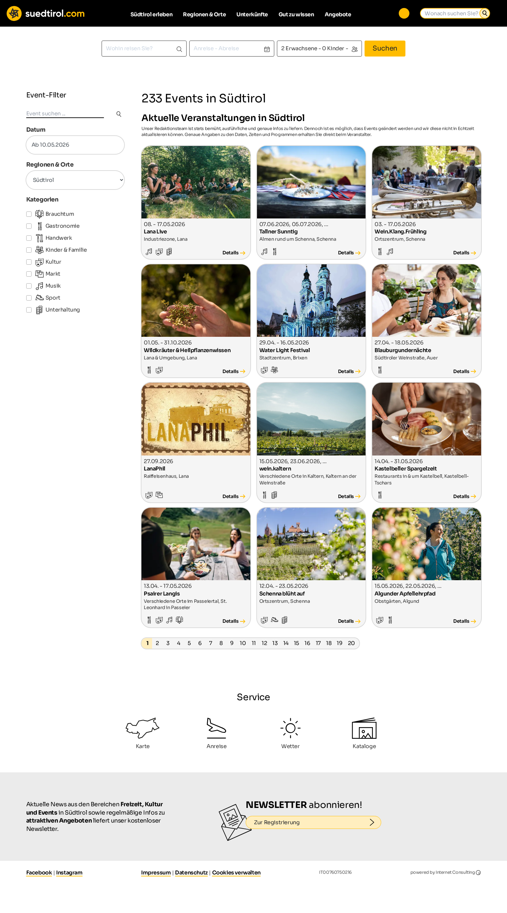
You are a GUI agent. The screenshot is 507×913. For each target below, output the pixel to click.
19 (339, 643)
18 (328, 643)
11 (254, 643)
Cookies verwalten (236, 872)
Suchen (385, 48)
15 (296, 643)
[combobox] (144, 49)
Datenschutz (191, 872)
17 (318, 643)
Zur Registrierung (317, 823)
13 (275, 643)
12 (264, 643)
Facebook (39, 872)
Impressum (156, 872)
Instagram (69, 872)
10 (243, 643)
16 (307, 643)
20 (351, 643)
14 (286, 643)
